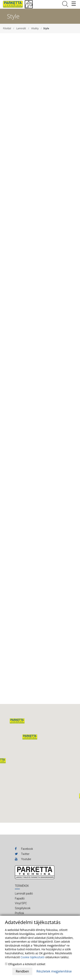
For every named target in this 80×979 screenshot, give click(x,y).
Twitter (22, 853)
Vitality (34, 28)
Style (46, 28)
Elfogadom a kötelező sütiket (25, 964)
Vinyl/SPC (21, 903)
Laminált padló (24, 893)
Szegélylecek (22, 908)
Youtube (23, 858)
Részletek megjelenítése (54, 971)
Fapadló (20, 898)
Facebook (24, 848)
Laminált (21, 28)
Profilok (19, 913)
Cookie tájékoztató (33, 957)
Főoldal (7, 28)
